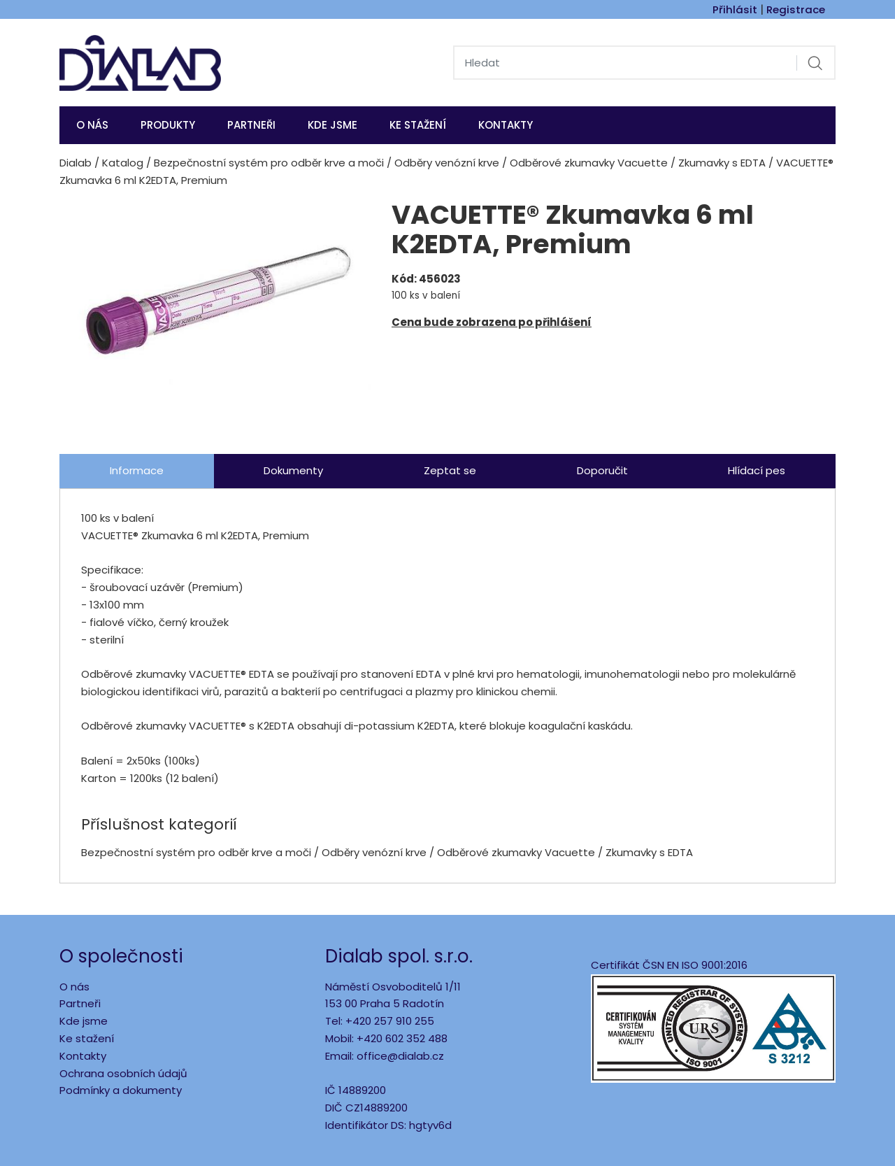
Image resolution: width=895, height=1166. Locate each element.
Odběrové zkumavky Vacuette (589, 162)
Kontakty (505, 125)
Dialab (75, 162)
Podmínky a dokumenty (120, 1090)
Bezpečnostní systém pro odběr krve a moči (269, 162)
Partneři (251, 125)
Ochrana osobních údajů (123, 1073)
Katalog (122, 162)
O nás (92, 125)
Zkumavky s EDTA (722, 162)
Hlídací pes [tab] (756, 470)
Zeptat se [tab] (450, 470)
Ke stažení (417, 125)
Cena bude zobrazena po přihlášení (492, 322)
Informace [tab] (137, 470)
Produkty (168, 125)
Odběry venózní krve (446, 162)
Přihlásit (735, 9)
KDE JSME (332, 125)
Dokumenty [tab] (293, 470)
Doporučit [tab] (602, 470)
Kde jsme (83, 1021)
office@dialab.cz (400, 1055)
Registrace (795, 9)
